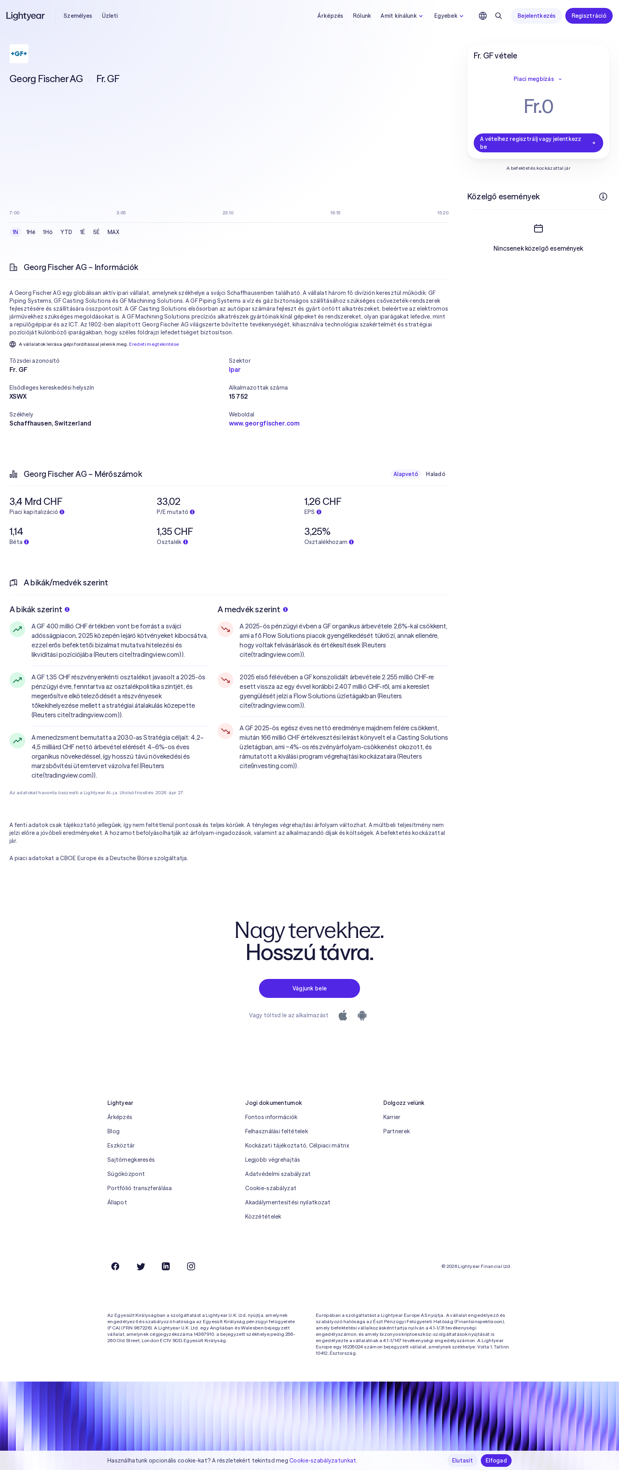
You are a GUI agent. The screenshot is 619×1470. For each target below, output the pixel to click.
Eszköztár (121, 1145)
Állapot (117, 1202)
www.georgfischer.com (264, 423)
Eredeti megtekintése (154, 344)
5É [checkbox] (96, 232)
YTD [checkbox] (66, 232)
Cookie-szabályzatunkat (322, 1460)
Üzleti (110, 15)
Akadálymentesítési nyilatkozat (287, 1202)
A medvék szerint (252, 609)
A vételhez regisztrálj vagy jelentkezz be (538, 142)
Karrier (392, 1117)
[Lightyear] (26, 16)
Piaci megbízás (538, 78)
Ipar (235, 369)
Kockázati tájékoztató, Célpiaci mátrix (297, 1145)
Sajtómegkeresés (131, 1159)
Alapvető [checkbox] (406, 474)
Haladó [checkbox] (435, 474)
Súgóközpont (126, 1174)
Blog (113, 1131)
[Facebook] (115, 1266)
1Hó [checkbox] (48, 232)
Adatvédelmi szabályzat (278, 1174)
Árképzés (330, 15)
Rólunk (362, 15)
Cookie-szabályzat (270, 1188)
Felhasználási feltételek (276, 1131)
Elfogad (496, 1460)
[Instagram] (191, 1266)
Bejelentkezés (537, 15)
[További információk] (603, 196)
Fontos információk (271, 1117)
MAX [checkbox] (113, 232)
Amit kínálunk (403, 16)
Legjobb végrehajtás (272, 1159)
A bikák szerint (39, 609)
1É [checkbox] (82, 232)
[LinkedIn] (166, 1266)
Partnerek (396, 1131)
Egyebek (449, 16)
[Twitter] (140, 1266)
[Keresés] (498, 16)
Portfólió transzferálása (139, 1188)
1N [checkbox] (16, 232)
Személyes (78, 15)
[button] (119, 361)
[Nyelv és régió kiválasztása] (483, 16)
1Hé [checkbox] (31, 232)
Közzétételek (263, 1216)
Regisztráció (589, 15)
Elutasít (462, 1460)
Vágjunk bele (309, 988)
